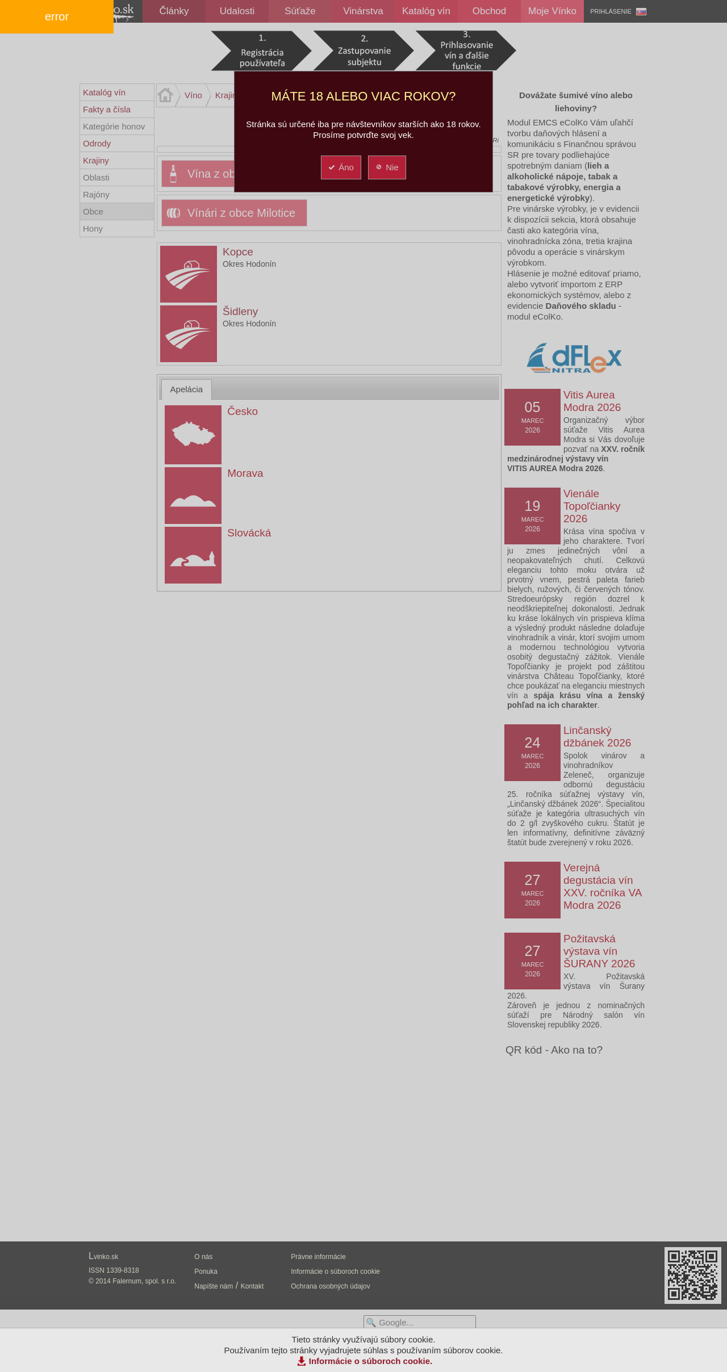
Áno (340, 167)
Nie (386, 167)
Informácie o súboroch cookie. (371, 1361)
